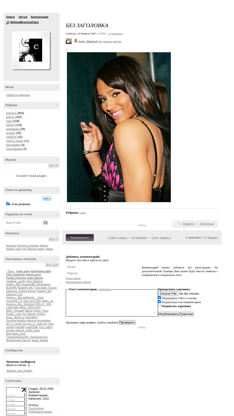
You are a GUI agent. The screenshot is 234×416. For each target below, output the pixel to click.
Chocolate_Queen (45, 288)
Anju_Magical (34, 281)
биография (13, 145)
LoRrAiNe (12, 307)
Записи (10, 17)
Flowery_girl (43, 291)
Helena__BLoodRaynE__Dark (25, 297)
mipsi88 (19, 327)
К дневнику (139, 237)
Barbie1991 (29, 284)
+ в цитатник (115, 33)
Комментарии (39, 17)
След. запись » (161, 237)
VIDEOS (11, 137)
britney (10, 117)
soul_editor (46, 327)
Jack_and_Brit (32, 301)
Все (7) (53, 239)
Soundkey (31, 317)
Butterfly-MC (25, 288)
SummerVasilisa (16, 320)
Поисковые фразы (40, 411)
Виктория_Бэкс (16, 333)
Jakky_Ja (47, 301)
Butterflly (11, 288)
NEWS (10, 125)
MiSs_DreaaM (15, 310)
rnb (24, 249)
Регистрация (73, 278)
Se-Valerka (29, 314)
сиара (49, 249)
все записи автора (109, 41)
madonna (12, 95)
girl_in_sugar (14, 324)
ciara (9, 121)
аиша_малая (40, 340)
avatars (10, 133)
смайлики (105, 289)
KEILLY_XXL (43, 304)
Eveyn (32, 291)
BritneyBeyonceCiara (8, 22)
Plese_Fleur (40, 310)
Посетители (36, 408)
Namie (29, 310)
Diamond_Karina (16, 291)
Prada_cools (14, 314)
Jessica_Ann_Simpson (20, 304)
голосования (14, 149)
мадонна (24, 95)
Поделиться (207, 223)
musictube (31, 327)
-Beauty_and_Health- (19, 370)
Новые (212, 237)
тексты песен (14, 141)
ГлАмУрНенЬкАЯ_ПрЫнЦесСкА (27, 337)
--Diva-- (10, 271)
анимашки (12, 129)
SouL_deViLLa (15, 317)
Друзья (22, 17)
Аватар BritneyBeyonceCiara (30, 50)
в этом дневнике (19, 204)
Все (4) (53, 165)
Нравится (188, 223)
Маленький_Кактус (18, 340)
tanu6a (10, 330)
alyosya (32, 320)
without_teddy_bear (27, 330)
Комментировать (80, 237)
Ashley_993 (13, 284)
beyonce (11, 113)
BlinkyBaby (44, 284)
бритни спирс (35, 249)
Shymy (41, 314)
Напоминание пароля (78, 282)
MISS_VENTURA (30, 307)
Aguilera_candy (16, 281)
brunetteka (44, 320)
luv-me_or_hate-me (35, 324)
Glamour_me (14, 294)
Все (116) (52, 264)
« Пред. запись (117, 237)
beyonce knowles (28, 245)
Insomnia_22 (14, 301)
